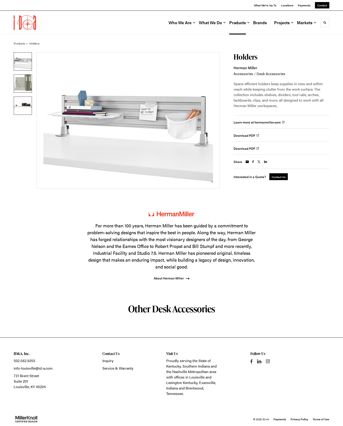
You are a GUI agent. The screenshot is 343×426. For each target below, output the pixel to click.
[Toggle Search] (324, 22)
